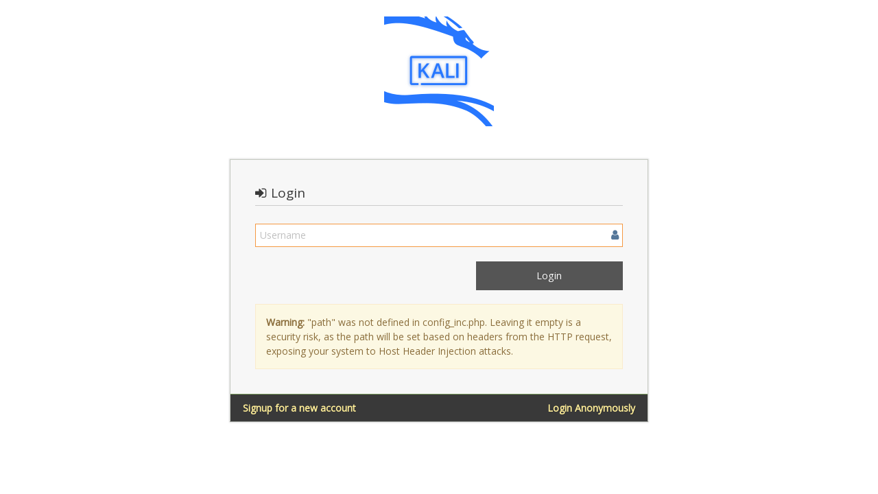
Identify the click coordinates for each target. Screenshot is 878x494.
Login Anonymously (591, 407)
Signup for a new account (299, 407)
